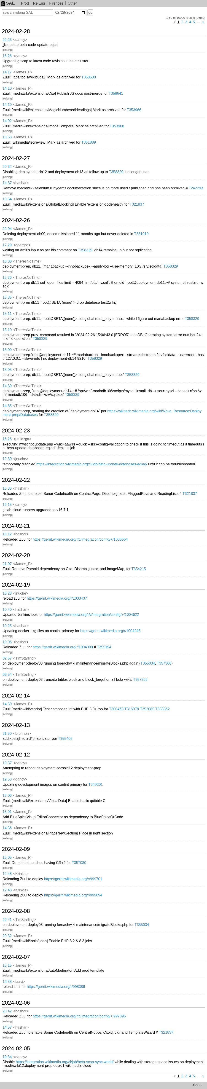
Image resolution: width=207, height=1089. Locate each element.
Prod (25, 3)
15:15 (7, 965)
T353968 (117, 126)
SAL (8, 3)
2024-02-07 (16, 957)
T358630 (88, 77)
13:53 (7, 137)
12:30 (7, 459)
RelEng (39, 3)
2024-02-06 (16, 1003)
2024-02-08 (16, 911)
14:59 (7, 386)
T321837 (137, 204)
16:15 (7, 505)
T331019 (141, 234)
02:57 (7, 658)
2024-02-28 (16, 31)
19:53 (7, 779)
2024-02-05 (16, 1048)
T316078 (131, 709)
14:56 (7, 828)
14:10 (7, 88)
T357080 (79, 863)
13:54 (7, 199)
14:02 (7, 121)
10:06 (7, 642)
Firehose (56, 3)
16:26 (7, 56)
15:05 (7, 370)
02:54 (7, 674)
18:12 (7, 534)
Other (72, 3)
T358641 (116, 93)
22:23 (7, 40)
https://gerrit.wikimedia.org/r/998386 (56, 987)
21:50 (7, 733)
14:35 (7, 406)
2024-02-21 (16, 526)
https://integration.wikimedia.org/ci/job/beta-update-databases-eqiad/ (91, 464)
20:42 (7, 1011)
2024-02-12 (16, 754)
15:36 (7, 277)
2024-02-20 (16, 555)
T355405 (65, 738)
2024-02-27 (16, 158)
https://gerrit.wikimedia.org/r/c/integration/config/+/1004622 (91, 615)
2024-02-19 (16, 585)
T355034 (147, 663)
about (197, 1084)
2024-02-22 (16, 480)
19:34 (7, 1057)
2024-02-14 (16, 695)
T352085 (147, 709)
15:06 (7, 795)
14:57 (7, 183)
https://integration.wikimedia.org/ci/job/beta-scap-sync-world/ (65, 1062)
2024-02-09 (16, 849)
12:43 (7, 890)
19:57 (7, 763)
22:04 (7, 229)
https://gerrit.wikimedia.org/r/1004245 (110, 631)
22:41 (7, 920)
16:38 (7, 261)
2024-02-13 (16, 725)
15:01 (7, 812)
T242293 (196, 188)
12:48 (7, 874)
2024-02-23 (16, 430)
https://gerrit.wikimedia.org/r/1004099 (63, 647)
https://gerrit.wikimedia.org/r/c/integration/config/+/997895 (79, 1016)
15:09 (7, 350)
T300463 (116, 709)
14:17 (7, 72)
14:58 (7, 982)
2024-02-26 (16, 220)
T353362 (162, 709)
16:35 (7, 488)
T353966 (134, 110)
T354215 (139, 569)
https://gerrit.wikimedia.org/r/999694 (73, 895)
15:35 (7, 297)
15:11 (7, 314)
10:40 (7, 610)
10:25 (7, 626)
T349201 (95, 784)
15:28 (7, 593)
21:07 (7, 564)
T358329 (116, 172)
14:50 (7, 704)
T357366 (164, 663)
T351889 (88, 142)
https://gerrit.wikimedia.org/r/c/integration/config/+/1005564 (80, 539)
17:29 (7, 245)
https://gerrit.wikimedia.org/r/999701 (73, 879)
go (90, 12)
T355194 (104, 647)
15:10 (7, 330)
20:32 (7, 167)
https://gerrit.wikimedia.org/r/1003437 (57, 598)
